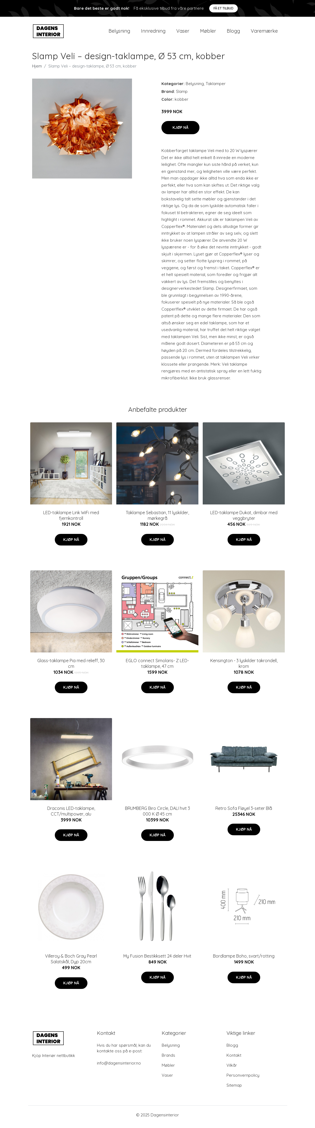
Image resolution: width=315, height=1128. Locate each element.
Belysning (119, 33)
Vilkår (231, 1069)
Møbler (208, 33)
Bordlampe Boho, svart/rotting (244, 960)
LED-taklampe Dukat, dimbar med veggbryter (243, 519)
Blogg (233, 33)
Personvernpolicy (242, 1079)
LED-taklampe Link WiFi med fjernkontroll (71, 519)
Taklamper (216, 87)
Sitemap (234, 1089)
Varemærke (264, 33)
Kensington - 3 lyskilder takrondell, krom (243, 667)
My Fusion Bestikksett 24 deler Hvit (157, 960)
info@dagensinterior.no (119, 1066)
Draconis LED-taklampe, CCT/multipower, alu (71, 814)
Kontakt (233, 1059)
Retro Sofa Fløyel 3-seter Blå (243, 812)
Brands (168, 1059)
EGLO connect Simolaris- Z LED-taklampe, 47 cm (157, 667)
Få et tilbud (223, 8)
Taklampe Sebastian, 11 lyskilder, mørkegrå (157, 519)
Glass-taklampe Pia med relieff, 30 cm (71, 667)
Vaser (182, 33)
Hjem (37, 69)
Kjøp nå (180, 131)
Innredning (153, 33)
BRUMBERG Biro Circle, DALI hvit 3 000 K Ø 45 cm (157, 814)
